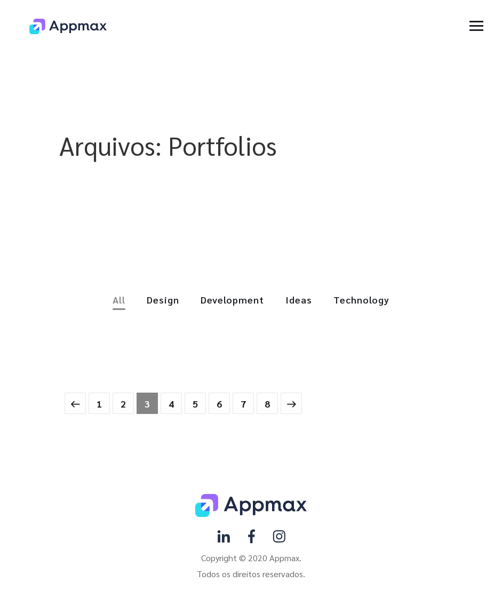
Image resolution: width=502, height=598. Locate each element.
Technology (361, 300)
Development (232, 300)
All (119, 300)
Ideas (298, 300)
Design (163, 300)
